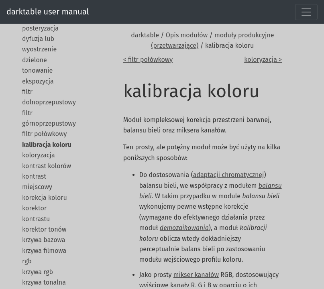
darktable (145, 35)
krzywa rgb (37, 272)
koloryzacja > (263, 59)
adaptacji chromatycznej (228, 175)
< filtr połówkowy (148, 59)
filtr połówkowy (44, 134)
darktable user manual (47, 11)
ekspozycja (38, 81)
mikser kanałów (196, 275)
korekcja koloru (44, 197)
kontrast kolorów (46, 166)
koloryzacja (38, 155)
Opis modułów (187, 35)
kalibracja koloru (46, 145)
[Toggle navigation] (306, 12)
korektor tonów (44, 229)
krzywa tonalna (44, 282)
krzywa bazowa (43, 240)
